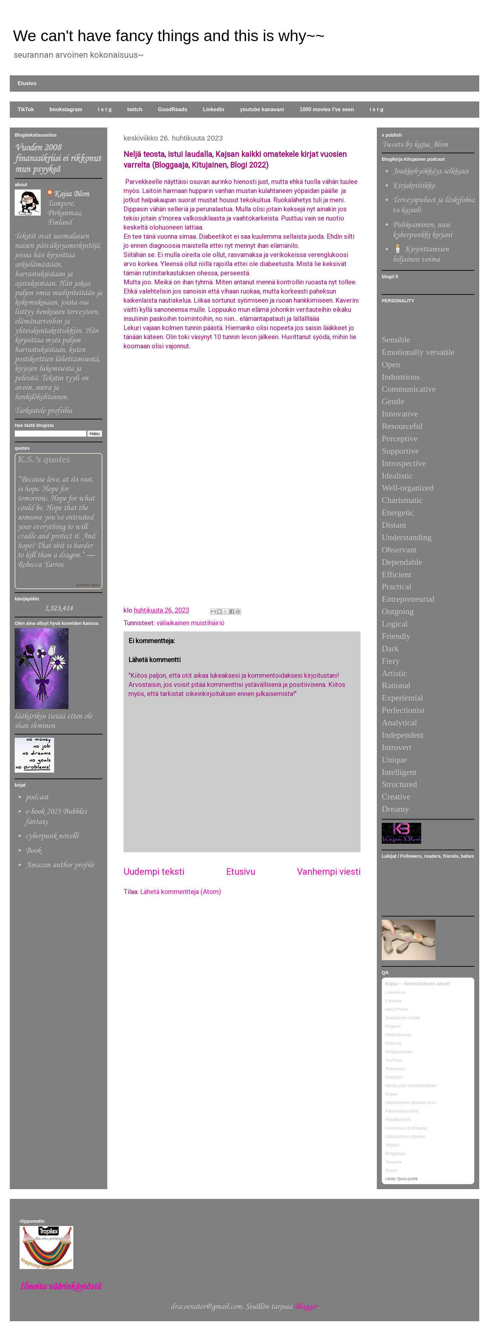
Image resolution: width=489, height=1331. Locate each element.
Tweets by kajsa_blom (415, 144)
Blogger (305, 1306)
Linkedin (213, 109)
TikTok (26, 109)
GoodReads (172, 109)
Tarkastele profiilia (43, 411)
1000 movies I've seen (327, 109)
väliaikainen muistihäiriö (190, 623)
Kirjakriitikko (414, 185)
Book (33, 850)
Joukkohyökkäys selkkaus (430, 171)
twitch (134, 109)
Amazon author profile (59, 865)
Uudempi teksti (154, 871)
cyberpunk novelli (52, 836)
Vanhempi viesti (329, 871)
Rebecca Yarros (40, 564)
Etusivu (27, 83)
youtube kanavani (262, 109)
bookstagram (66, 109)
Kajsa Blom (71, 194)
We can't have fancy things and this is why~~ (168, 35)
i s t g (105, 109)
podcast (36, 797)
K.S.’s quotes (44, 459)
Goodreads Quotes (88, 585)
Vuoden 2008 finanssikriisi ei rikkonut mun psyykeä (58, 159)
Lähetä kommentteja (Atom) (180, 892)
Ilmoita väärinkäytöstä (60, 1286)
